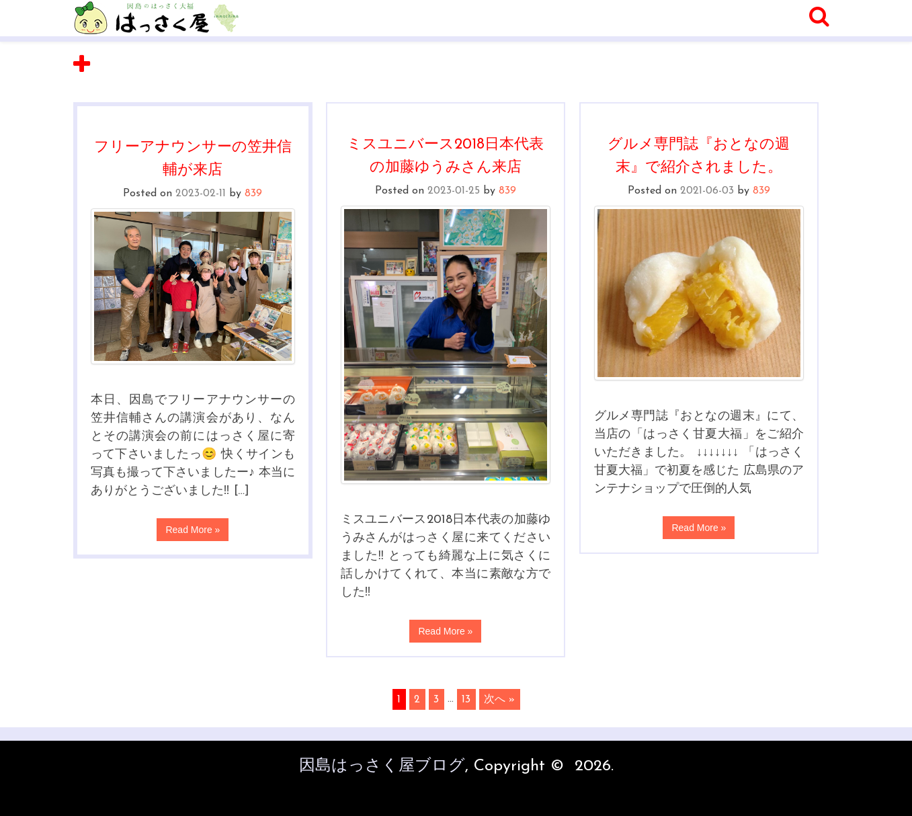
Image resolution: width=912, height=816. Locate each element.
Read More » (192, 529)
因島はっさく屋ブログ (382, 766)
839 (253, 193)
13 (466, 699)
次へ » (499, 699)
